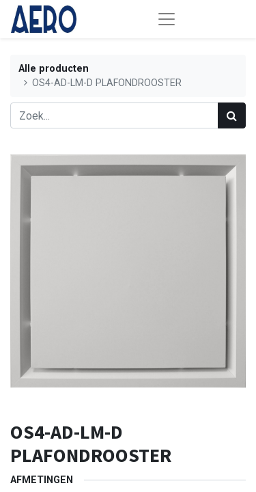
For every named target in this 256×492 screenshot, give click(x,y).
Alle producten (53, 68)
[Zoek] (232, 115)
